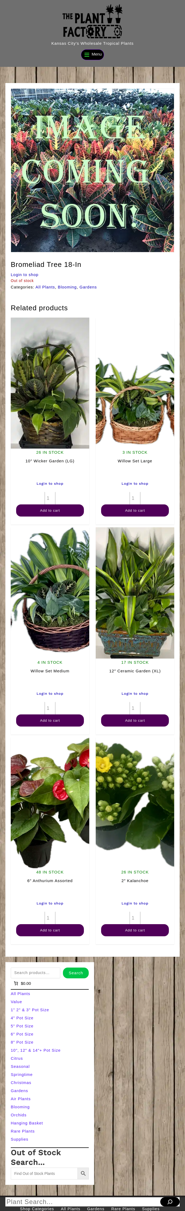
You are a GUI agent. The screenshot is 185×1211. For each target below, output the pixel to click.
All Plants (45, 287)
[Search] (170, 1201)
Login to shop (24, 274)
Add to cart (50, 510)
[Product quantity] (50, 498)
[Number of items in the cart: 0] (22, 983)
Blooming (67, 287)
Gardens (88, 287)
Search (76, 973)
